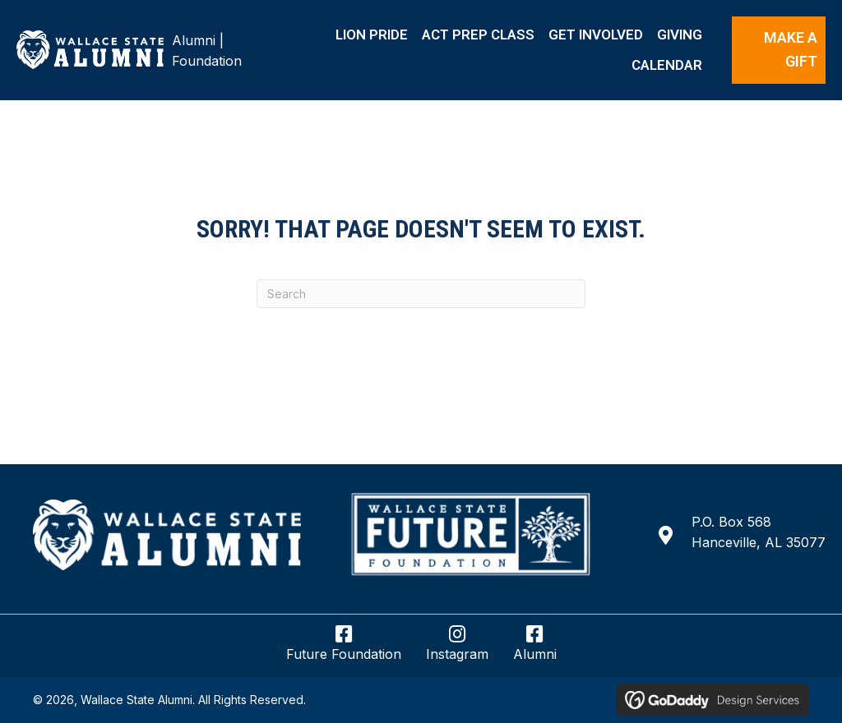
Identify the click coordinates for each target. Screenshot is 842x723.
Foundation (207, 61)
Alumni (193, 40)
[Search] (421, 293)
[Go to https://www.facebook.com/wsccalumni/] (535, 650)
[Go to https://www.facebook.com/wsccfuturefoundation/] (344, 650)
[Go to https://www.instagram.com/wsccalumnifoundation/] (457, 650)
